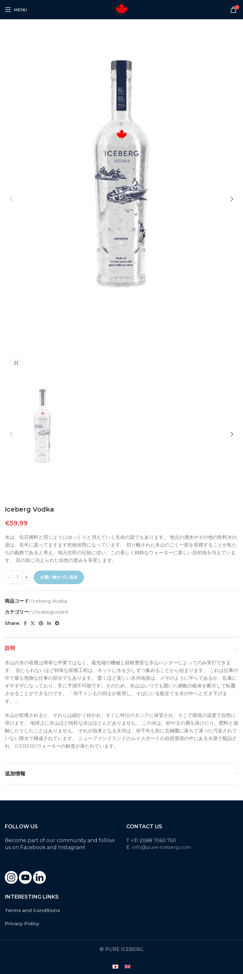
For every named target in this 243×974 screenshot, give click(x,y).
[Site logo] (121, 9)
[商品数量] (17, 577)
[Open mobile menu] (16, 9)
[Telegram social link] (57, 623)
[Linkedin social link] (49, 623)
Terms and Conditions (32, 910)
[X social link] (33, 623)
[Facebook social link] (25, 623)
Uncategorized (49, 612)
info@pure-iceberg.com (161, 847)
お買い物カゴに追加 (59, 577)
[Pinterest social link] (41, 623)
